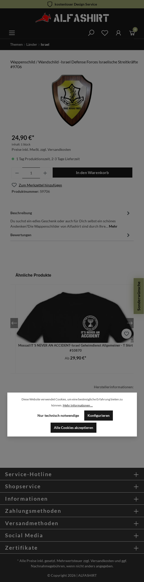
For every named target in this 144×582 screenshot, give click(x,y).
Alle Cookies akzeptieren (73, 427)
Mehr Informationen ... (78, 405)
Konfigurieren (99, 415)
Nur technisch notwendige (58, 415)
